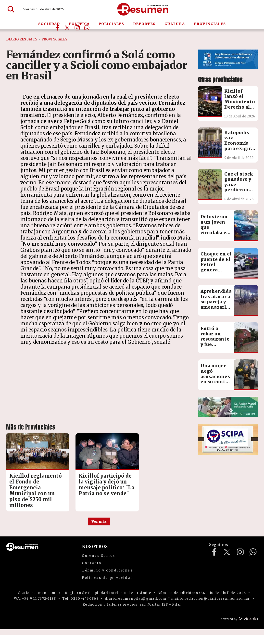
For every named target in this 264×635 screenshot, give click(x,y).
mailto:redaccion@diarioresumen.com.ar (210, 604)
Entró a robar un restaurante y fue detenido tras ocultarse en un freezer (215, 347)
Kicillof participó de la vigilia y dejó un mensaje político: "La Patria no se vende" (98, 484)
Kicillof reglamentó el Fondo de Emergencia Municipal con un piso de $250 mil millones (32, 490)
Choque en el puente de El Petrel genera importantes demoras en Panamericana (218, 270)
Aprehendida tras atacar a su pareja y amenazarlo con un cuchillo (216, 304)
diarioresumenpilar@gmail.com (135, 604)
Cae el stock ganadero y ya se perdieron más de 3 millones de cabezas (238, 190)
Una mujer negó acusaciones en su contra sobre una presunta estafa (215, 381)
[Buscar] (11, 9)
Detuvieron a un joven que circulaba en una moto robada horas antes (215, 232)
